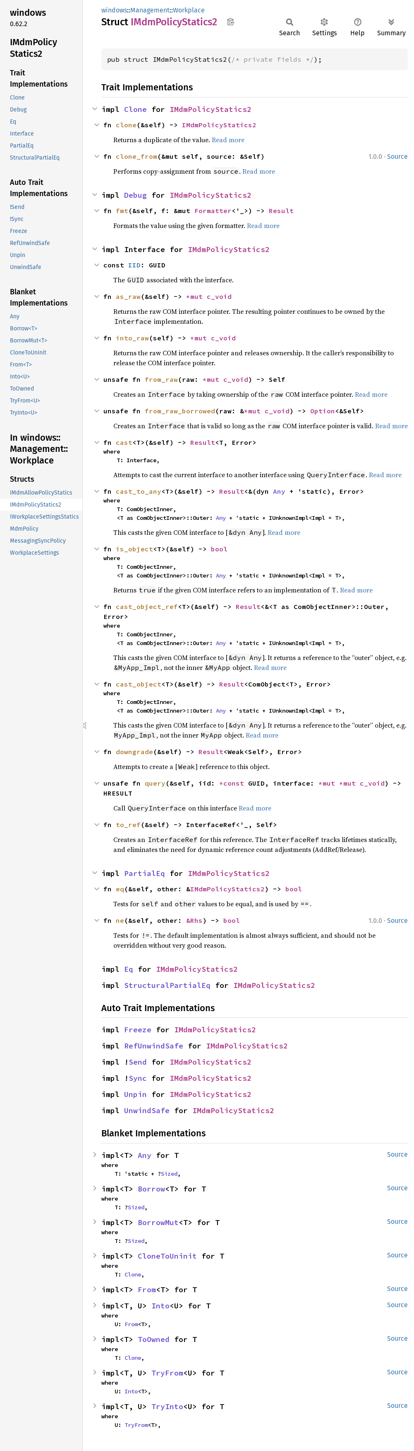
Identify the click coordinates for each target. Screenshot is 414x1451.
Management (150, 10)
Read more (228, 139)
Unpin (135, 1094)
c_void (219, 296)
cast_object (138, 684)
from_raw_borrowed (180, 411)
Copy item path (230, 22)
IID (134, 265)
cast (124, 442)
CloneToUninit (167, 1256)
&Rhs (194, 920)
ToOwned (154, 1339)
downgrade (134, 751)
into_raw (132, 338)
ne (120, 920)
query (155, 783)
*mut (196, 296)
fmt (122, 210)
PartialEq (144, 873)
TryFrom (167, 1373)
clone (126, 125)
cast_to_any (138, 491)
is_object (134, 549)
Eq (128, 969)
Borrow (151, 1189)
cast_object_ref (147, 606)
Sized (169, 1173)
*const (233, 783)
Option (322, 411)
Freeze (137, 1029)
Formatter (213, 210)
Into (160, 1305)
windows (114, 10)
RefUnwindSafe (153, 1046)
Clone (135, 109)
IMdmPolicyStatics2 (210, 109)
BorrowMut (158, 1222)
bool (219, 549)
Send (138, 1062)
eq (120, 889)
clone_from (136, 156)
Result (281, 210)
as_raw (128, 296)
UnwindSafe (147, 1110)
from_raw (161, 379)
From (147, 1289)
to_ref (128, 824)
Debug (135, 195)
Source (397, 156)
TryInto (167, 1406)
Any (279, 491)
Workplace (189, 10)
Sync (138, 1078)
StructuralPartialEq (167, 985)
